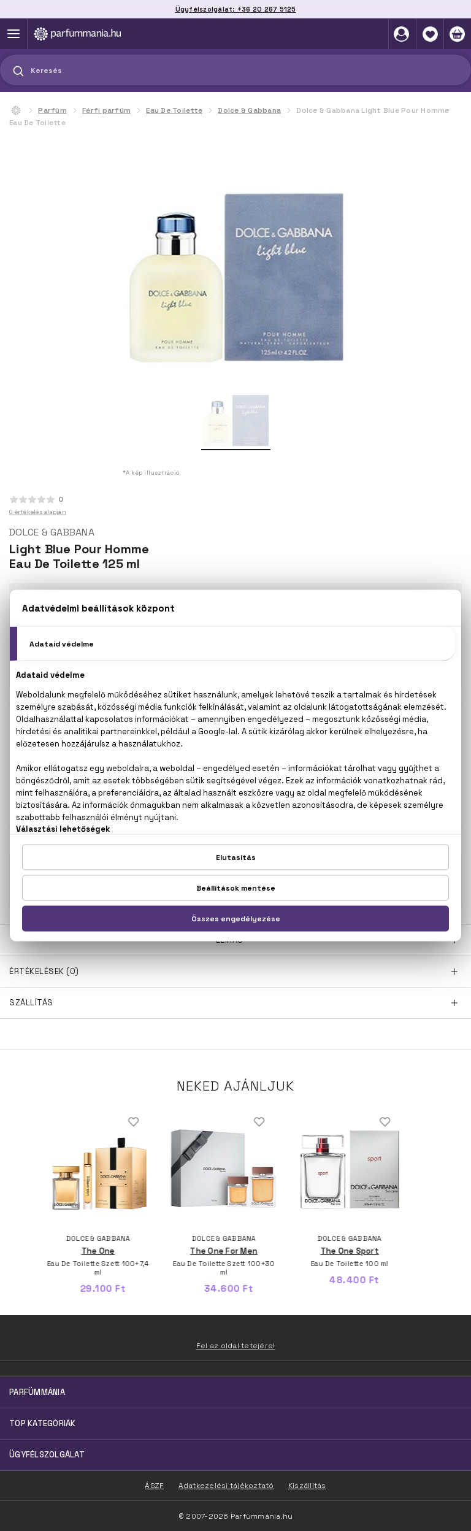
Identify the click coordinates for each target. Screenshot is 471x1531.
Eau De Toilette (174, 110)
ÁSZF (154, 1486)
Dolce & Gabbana (249, 110)
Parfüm (52, 110)
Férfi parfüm (106, 110)
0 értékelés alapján (37, 512)
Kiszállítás (307, 1486)
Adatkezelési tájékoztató (226, 1486)
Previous (35, 1165)
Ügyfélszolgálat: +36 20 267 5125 (235, 9)
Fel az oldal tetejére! (235, 1345)
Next (436, 1165)
